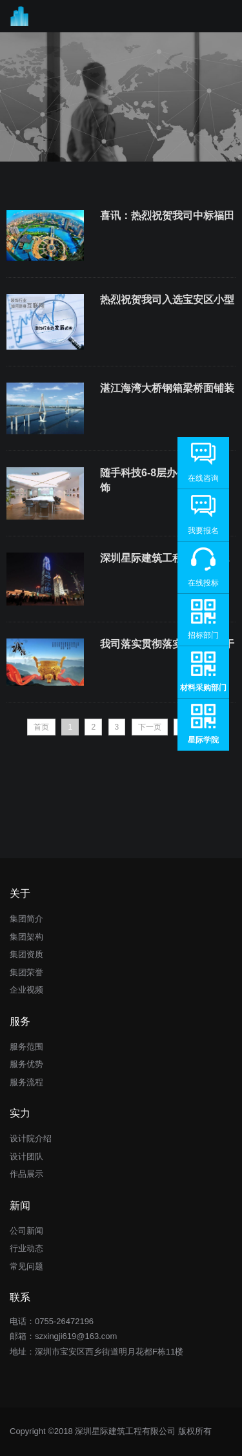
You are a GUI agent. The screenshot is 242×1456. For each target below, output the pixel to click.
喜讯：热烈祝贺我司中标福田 (167, 215)
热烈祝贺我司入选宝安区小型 (167, 299)
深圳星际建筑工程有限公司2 (165, 558)
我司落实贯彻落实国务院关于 (167, 643)
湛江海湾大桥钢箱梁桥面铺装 (167, 388)
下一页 (149, 727)
